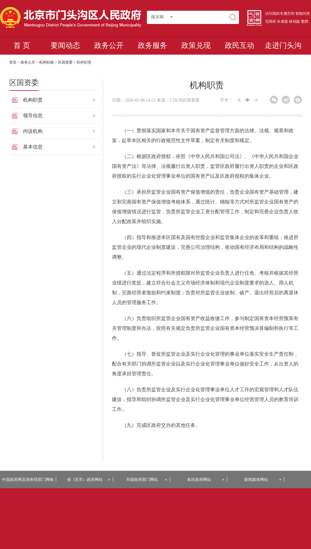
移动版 (294, 21)
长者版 (282, 21)
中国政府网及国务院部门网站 (28, 479)
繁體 (304, 21)
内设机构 (33, 131)
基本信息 (33, 146)
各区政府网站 (206, 479)
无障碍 (270, 21)
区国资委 (65, 62)
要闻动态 (65, 45)
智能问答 (302, 13)
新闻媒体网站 (263, 479)
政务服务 (152, 45)
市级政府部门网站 (146, 479)
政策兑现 (196, 45)
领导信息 (33, 115)
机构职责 (33, 99)
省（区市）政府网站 (88, 479)
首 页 (21, 45)
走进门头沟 (283, 45)
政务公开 (109, 45)
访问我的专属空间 (279, 13)
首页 (13, 62)
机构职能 (46, 62)
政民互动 (239, 45)
